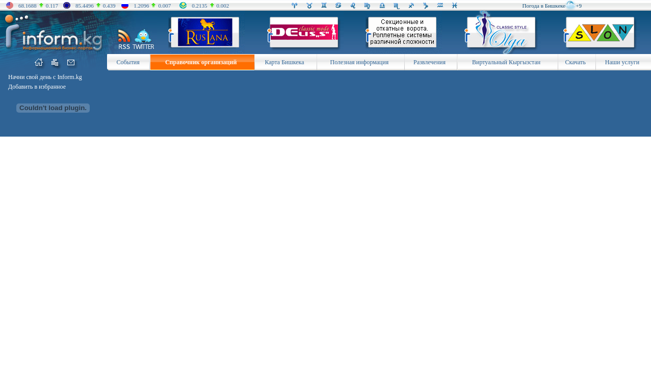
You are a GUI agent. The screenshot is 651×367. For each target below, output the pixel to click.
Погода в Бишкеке (544, 6)
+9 (579, 6)
